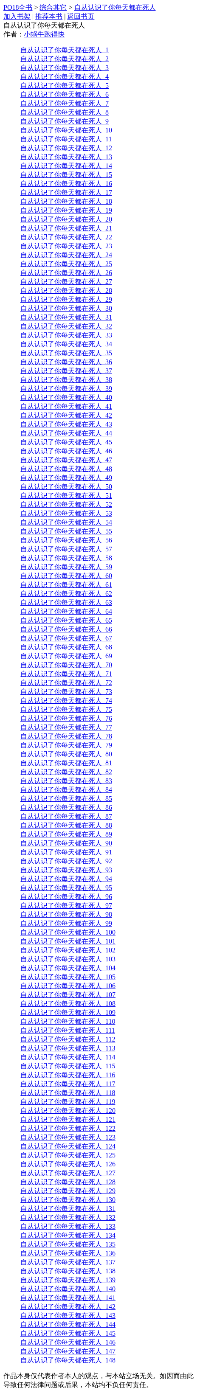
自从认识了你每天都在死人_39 (66, 388)
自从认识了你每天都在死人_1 (64, 49)
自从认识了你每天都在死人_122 (67, 1128)
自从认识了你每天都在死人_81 (66, 763)
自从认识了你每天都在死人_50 (66, 486)
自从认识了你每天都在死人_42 (66, 415)
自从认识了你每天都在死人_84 (66, 789)
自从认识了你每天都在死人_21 (66, 228)
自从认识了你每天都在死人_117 (67, 1083)
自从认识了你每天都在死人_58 (66, 558)
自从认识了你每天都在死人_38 (66, 379)
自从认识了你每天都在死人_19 (66, 210)
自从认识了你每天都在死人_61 (66, 584)
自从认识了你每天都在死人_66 (66, 629)
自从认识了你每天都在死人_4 (64, 76)
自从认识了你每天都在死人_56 (66, 540)
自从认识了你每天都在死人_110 (67, 1021)
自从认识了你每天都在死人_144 (67, 1324)
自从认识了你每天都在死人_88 (66, 825)
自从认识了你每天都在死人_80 (66, 754)
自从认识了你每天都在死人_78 (66, 736)
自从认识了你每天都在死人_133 (67, 1226)
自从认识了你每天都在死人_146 (67, 1342)
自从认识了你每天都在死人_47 (66, 459)
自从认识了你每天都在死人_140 (67, 1288)
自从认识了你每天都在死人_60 (66, 575)
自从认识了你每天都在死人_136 (67, 1253)
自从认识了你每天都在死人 (115, 7)
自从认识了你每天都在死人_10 (66, 130)
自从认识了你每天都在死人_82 (66, 771)
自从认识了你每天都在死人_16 (66, 183)
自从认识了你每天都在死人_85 (66, 798)
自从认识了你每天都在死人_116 (67, 1074)
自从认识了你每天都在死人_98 (66, 914)
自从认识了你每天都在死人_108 (67, 1003)
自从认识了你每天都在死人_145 (67, 1333)
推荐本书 (48, 16)
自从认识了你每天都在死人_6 (64, 94)
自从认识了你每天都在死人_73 (66, 691)
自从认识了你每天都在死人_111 (67, 1030)
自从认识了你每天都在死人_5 (64, 85)
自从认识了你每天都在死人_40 (66, 397)
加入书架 (17, 16)
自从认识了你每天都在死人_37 (66, 370)
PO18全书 (17, 7)
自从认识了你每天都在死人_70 (66, 664)
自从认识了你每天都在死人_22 (66, 237)
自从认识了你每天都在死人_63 (66, 602)
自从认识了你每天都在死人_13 (66, 156)
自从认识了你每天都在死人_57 (66, 549)
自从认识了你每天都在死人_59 (66, 566)
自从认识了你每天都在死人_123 (67, 1137)
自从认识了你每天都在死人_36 (66, 361)
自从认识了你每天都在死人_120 (67, 1110)
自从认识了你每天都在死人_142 (67, 1306)
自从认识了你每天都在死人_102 (67, 950)
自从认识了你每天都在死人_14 (66, 165)
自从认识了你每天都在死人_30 (66, 308)
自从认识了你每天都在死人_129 (67, 1190)
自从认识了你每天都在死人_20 (66, 219)
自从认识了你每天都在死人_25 (66, 263)
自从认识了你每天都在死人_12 (66, 148)
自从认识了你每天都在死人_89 (66, 834)
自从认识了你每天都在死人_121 (67, 1119)
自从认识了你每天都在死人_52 (66, 504)
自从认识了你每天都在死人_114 (67, 1057)
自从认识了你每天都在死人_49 (66, 477)
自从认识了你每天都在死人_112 (67, 1039)
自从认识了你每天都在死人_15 (66, 174)
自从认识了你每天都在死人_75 (66, 709)
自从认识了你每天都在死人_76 (66, 718)
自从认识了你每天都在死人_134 (67, 1235)
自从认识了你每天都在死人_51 (66, 495)
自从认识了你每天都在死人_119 (67, 1101)
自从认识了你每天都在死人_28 (66, 290)
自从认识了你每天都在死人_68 (66, 647)
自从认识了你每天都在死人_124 (67, 1146)
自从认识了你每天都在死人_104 (67, 968)
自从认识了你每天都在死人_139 (67, 1279)
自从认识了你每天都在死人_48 (66, 468)
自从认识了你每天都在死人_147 (67, 1351)
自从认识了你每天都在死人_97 (66, 905)
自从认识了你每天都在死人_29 (66, 299)
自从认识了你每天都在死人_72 (66, 682)
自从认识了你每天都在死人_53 (66, 513)
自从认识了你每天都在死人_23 (66, 246)
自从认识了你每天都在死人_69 (66, 656)
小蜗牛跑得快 (44, 34)
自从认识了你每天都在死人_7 (64, 103)
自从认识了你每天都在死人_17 (66, 192)
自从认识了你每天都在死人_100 (67, 932)
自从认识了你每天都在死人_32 (66, 326)
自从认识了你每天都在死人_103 (67, 959)
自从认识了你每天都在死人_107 (67, 994)
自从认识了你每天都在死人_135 (67, 1244)
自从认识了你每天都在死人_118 (67, 1092)
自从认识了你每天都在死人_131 (67, 1208)
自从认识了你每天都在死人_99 (66, 923)
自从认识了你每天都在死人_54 (66, 522)
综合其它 (53, 7)
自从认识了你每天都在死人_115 (67, 1066)
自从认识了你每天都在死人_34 (66, 344)
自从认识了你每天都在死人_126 (67, 1164)
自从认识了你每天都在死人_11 (66, 139)
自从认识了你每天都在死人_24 (66, 254)
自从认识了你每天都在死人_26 (66, 272)
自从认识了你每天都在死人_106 (67, 985)
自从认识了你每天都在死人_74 (66, 700)
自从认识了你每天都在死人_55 (66, 531)
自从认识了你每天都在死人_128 (67, 1181)
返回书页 (80, 16)
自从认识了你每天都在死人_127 (67, 1173)
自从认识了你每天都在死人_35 (66, 353)
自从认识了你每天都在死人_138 (67, 1271)
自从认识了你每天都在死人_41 (66, 406)
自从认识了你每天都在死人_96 (66, 896)
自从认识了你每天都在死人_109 (67, 1012)
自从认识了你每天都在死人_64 (66, 611)
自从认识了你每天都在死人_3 (64, 67)
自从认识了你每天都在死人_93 (66, 869)
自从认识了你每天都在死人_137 (67, 1262)
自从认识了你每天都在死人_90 (66, 843)
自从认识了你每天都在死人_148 (67, 1360)
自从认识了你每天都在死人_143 (67, 1315)
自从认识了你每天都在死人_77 (66, 727)
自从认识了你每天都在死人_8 (64, 112)
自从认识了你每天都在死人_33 (66, 335)
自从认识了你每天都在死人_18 (66, 201)
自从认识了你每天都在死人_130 (67, 1199)
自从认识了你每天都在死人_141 (67, 1297)
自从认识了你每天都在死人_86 (66, 807)
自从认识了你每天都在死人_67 (66, 638)
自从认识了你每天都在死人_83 (66, 780)
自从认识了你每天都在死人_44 (66, 433)
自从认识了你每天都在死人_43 (66, 424)
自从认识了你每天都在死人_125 (67, 1155)
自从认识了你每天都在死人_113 (67, 1048)
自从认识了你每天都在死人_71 (66, 673)
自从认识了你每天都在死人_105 (67, 976)
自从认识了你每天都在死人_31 (66, 317)
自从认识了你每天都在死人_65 (66, 620)
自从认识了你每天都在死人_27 (66, 281)
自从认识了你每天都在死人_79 (66, 745)
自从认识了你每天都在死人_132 (67, 1217)
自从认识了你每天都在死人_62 (66, 593)
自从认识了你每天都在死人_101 (67, 941)
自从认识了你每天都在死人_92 (66, 861)
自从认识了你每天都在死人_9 (64, 121)
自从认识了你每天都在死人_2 (64, 58)
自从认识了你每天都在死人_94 (66, 878)
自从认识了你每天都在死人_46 (66, 451)
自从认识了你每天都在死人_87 (66, 816)
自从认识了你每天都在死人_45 (66, 442)
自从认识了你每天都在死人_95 (66, 887)
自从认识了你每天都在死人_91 (66, 852)
